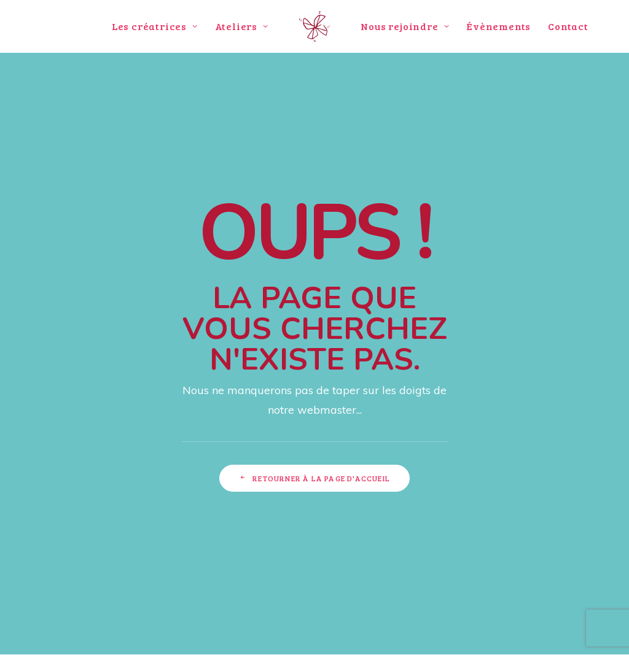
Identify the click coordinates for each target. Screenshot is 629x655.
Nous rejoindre (405, 26)
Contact (568, 26)
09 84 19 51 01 (183, 523)
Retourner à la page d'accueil (314, 372)
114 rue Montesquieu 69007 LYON (143, 507)
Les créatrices (155, 26)
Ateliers (241, 26)
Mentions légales (577, 631)
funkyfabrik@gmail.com (167, 539)
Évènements (498, 26)
